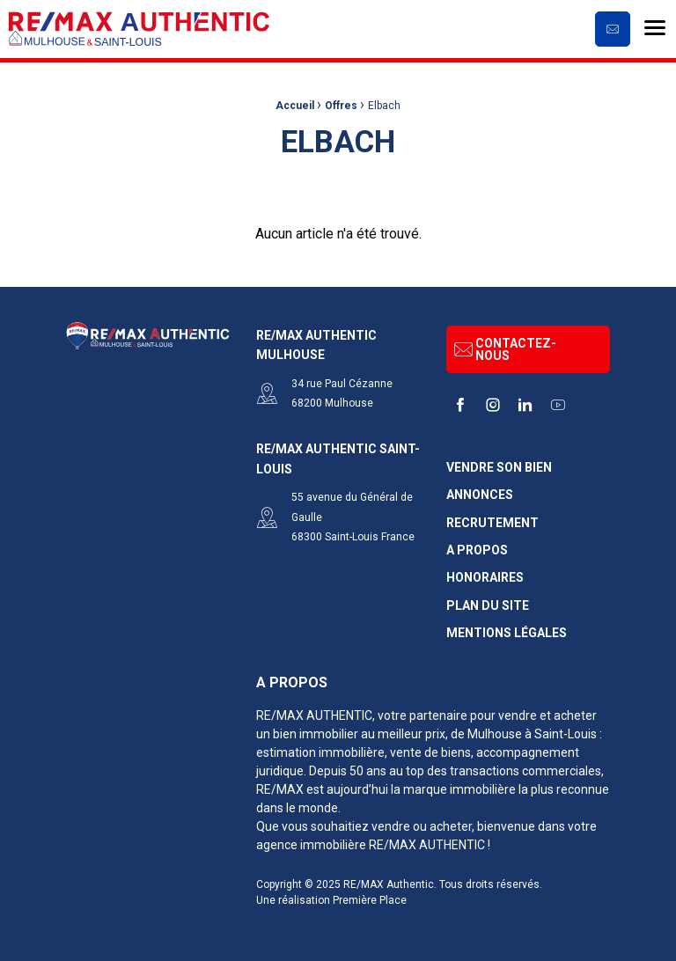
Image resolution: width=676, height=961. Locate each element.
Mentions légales (506, 633)
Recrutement (492, 523)
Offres (341, 105)
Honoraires (485, 577)
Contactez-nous (505, 349)
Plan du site (487, 606)
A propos (477, 550)
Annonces (479, 495)
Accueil (295, 105)
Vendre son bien (499, 467)
